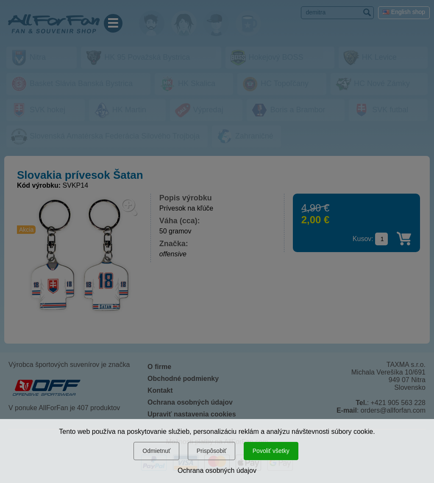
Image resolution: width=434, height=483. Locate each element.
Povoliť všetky (271, 450)
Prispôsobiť (212, 450)
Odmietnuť (156, 450)
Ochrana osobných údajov (217, 470)
